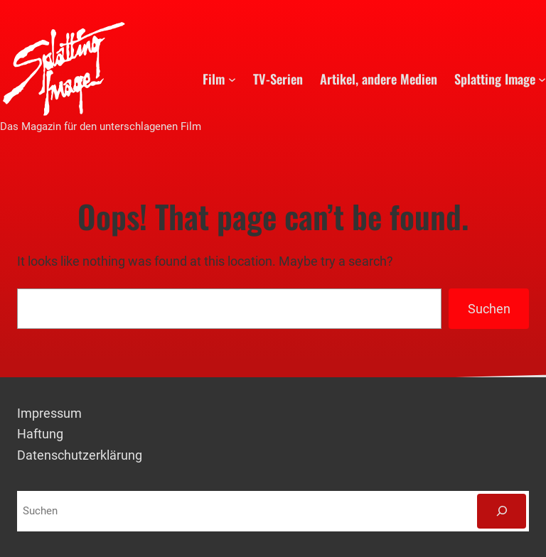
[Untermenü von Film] (232, 78)
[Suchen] (501, 511)
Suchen (489, 308)
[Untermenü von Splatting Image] (542, 78)
